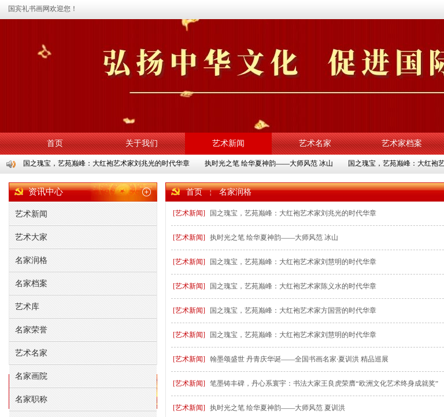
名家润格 (235, 192)
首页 (55, 143)
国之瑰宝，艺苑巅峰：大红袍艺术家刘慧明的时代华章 (293, 262)
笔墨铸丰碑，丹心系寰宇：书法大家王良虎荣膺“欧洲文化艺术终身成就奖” (324, 383)
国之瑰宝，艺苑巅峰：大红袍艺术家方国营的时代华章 (293, 310)
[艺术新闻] (189, 213)
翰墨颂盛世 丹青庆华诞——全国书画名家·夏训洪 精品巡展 (299, 359)
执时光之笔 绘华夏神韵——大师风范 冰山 (269, 163)
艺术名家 (315, 143)
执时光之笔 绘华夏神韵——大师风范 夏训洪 (277, 408)
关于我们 (141, 143)
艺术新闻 (228, 143)
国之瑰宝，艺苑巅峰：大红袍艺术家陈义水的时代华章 (293, 286)
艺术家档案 (402, 143)
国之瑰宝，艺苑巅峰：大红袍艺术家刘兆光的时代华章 (107, 163)
